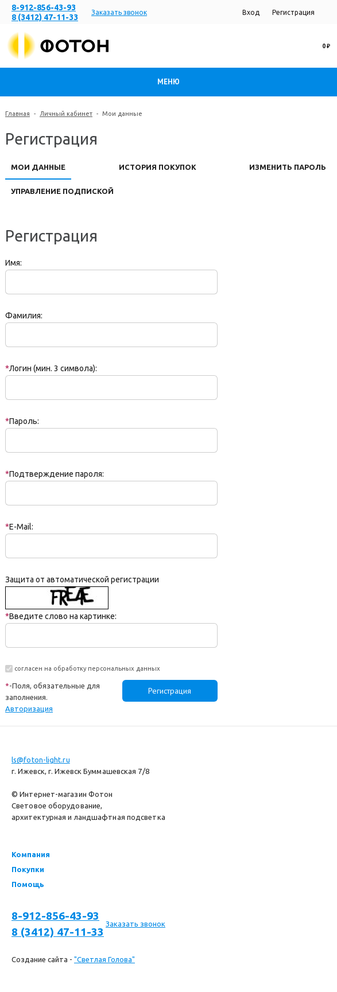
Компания (30, 854)
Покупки (27, 869)
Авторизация (29, 709)
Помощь (27, 884)
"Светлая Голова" (104, 959)
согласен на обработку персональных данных (87, 668)
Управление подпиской (62, 191)
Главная (17, 113)
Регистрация (293, 12)
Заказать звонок (119, 12)
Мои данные (38, 167)
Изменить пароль (287, 167)
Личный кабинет (66, 113)
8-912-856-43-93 (43, 7)
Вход (250, 12)
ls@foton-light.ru (40, 760)
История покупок (157, 167)
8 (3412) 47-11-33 (44, 17)
